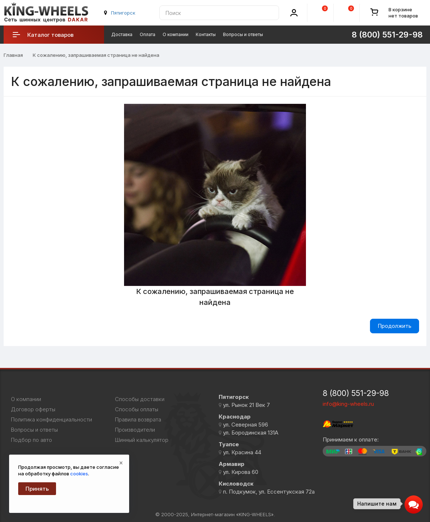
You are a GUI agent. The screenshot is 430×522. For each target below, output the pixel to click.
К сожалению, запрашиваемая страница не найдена (96, 55)
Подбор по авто (31, 440)
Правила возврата (138, 420)
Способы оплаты (136, 409)
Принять (37, 488)
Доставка (121, 34)
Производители (135, 430)
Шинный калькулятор (141, 440)
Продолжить (394, 325)
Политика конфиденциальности (51, 420)
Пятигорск (123, 13)
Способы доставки (139, 399)
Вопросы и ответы (243, 34)
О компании (175, 34)
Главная (13, 55)
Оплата (147, 34)
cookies (79, 473)
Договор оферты (33, 409)
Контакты (206, 34)
